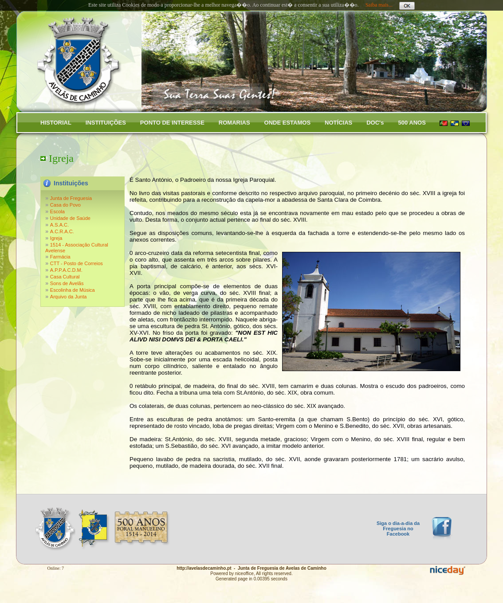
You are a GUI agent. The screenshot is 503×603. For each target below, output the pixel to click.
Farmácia (60, 256)
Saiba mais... (379, 5)
